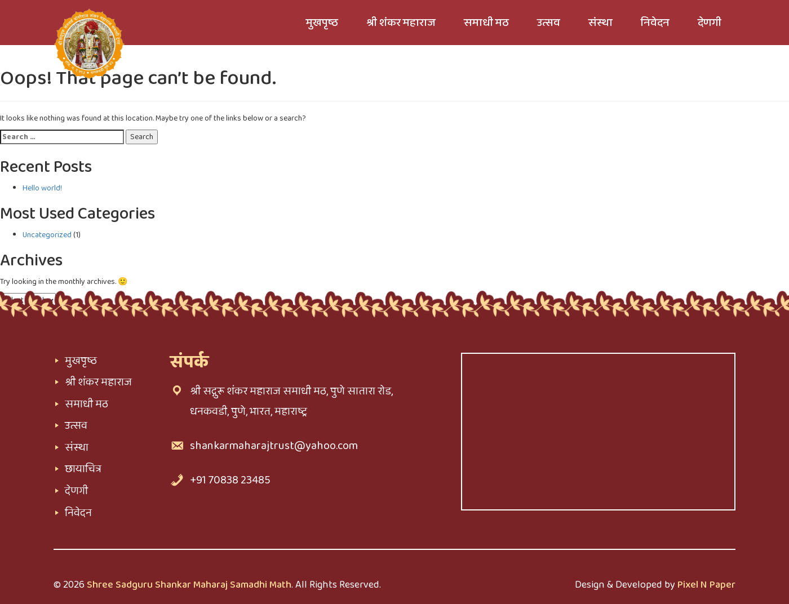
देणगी (76, 491)
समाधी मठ (86, 404)
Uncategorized (47, 235)
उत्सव (76, 425)
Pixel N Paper (706, 585)
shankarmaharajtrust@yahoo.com (274, 446)
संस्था (76, 447)
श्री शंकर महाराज (98, 382)
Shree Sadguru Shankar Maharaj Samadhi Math (189, 585)
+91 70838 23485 (230, 480)
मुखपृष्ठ (81, 361)
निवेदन (78, 513)
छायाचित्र (83, 469)
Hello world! (42, 188)
